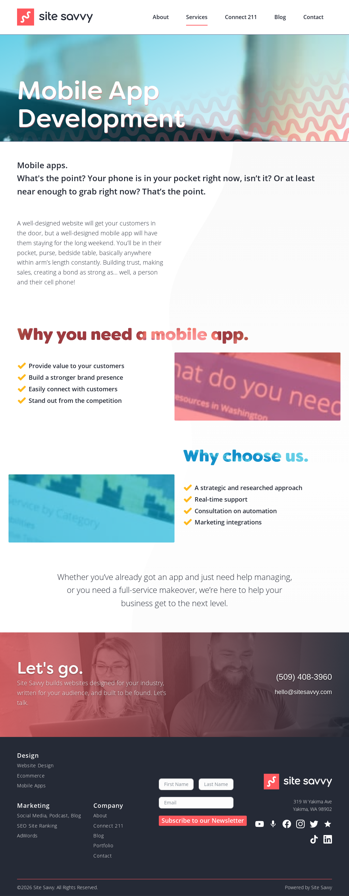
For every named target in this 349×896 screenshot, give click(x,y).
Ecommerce (31, 775)
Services (197, 17)
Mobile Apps (31, 785)
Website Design (35, 765)
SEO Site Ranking (37, 825)
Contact (313, 17)
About (161, 17)
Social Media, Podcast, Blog (49, 815)
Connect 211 (241, 17)
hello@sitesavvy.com (303, 692)
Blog (280, 17)
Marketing (33, 805)
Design (28, 755)
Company (108, 805)
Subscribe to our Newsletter (203, 820)
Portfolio (103, 845)
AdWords (27, 835)
